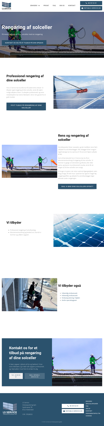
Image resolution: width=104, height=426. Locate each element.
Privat (46, 5)
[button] (91, 3)
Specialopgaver (92, 403)
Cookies (89, 416)
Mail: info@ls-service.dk (34, 376)
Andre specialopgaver (69, 300)
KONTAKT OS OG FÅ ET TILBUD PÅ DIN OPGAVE (24, 43)
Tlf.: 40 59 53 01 (16, 376)
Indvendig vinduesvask (69, 295)
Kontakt (72, 5)
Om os (62, 5)
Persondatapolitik (93, 413)
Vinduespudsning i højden (71, 298)
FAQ (54, 5)
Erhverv (35, 6)
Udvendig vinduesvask (69, 293)
